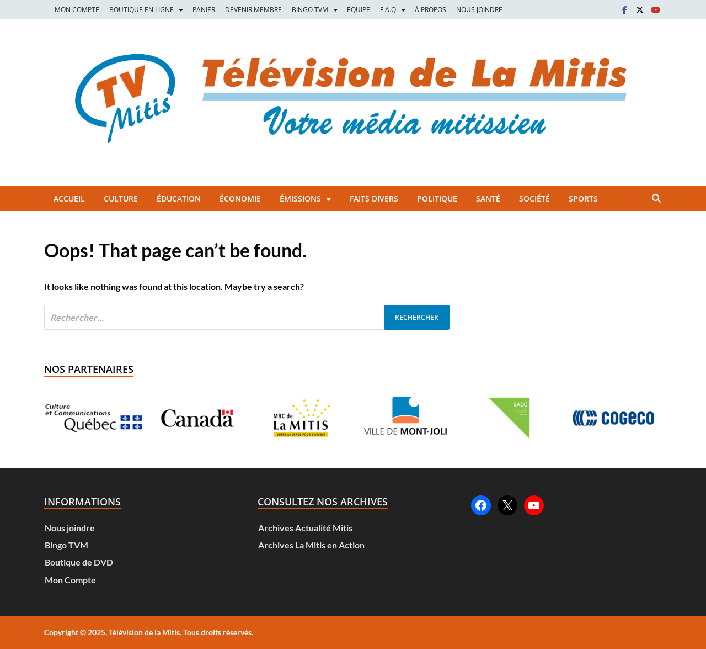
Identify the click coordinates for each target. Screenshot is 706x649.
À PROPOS (430, 9)
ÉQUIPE (358, 9)
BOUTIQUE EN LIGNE (141, 9)
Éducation (179, 198)
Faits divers (374, 198)
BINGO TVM (310, 9)
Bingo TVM (66, 545)
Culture (121, 198)
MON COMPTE (77, 9)
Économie (240, 198)
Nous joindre (70, 528)
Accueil (69, 198)
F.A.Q (388, 9)
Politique (437, 198)
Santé (488, 198)
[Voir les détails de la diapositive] (93, 418)
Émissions (300, 198)
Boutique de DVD (79, 562)
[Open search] (656, 199)
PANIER (203, 9)
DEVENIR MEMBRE (253, 9)
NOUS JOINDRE (479, 9)
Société (534, 198)
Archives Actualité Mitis (305, 528)
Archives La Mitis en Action (311, 545)
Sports (583, 198)
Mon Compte (70, 579)
